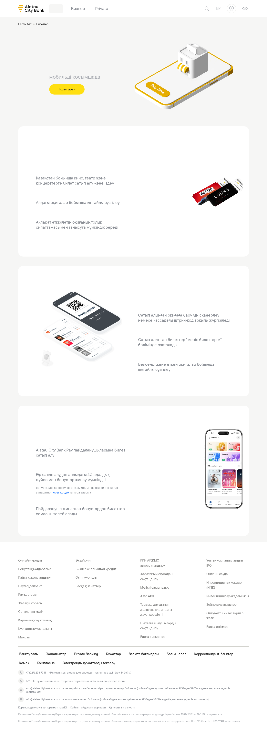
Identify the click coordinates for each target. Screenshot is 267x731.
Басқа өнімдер (217, 626)
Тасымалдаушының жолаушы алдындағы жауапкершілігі (156, 609)
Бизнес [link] (78, 8)
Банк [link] (56, 8)
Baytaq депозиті (30, 586)
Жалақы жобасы (30, 603)
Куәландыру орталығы (35, 628)
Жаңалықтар (56, 654)
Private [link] (101, 8)
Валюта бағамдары (144, 654)
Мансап (24, 637)
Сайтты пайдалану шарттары (88, 707)
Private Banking (86, 654)
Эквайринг (84, 560)
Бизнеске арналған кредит (96, 569)
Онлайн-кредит (30, 560)
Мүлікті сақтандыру (154, 587)
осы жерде (61, 492)
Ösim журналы (86, 577)
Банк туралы (28, 654)
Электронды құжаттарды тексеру (89, 663)
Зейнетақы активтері (221, 604)
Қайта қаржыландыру (34, 577)
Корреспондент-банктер (213, 654)
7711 (28, 681)
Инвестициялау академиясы (227, 596)
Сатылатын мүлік (30, 611)
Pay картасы (27, 594)
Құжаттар (113, 654)
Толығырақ (67, 89)
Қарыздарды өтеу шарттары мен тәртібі (42, 707)
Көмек (24, 663)
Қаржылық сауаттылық (35, 620)
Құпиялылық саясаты (122, 707)
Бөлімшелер (176, 654)
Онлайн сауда (217, 574)
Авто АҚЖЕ (148, 596)
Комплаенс (46, 663)
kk (218, 8)
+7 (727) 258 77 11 (36, 672)
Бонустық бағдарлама (34, 569)
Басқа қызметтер (88, 586)
